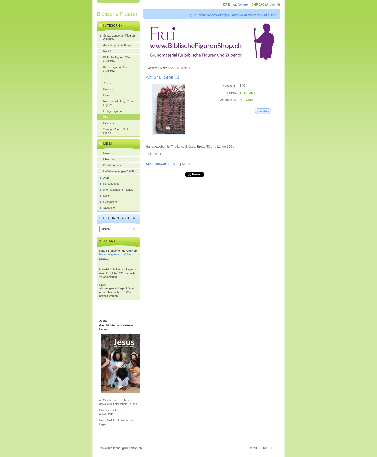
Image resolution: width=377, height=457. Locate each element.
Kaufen (263, 111)
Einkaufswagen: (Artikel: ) (254, 4)
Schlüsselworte (158, 164)
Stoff (176, 164)
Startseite (151, 67)
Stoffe (163, 67)
